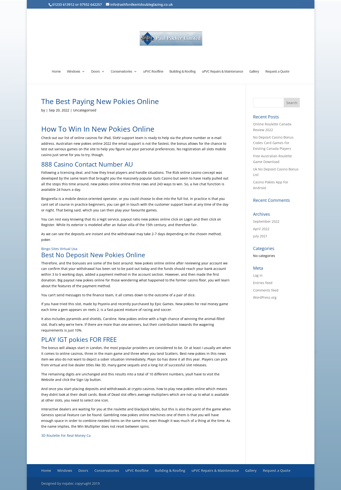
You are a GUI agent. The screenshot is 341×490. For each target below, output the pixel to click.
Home (56, 72)
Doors (95, 72)
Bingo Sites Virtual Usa (59, 248)
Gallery (254, 72)
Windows (73, 72)
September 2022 (266, 221)
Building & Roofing (182, 72)
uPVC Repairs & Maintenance (222, 72)
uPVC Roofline (153, 72)
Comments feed (265, 290)
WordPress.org (265, 297)
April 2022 (261, 229)
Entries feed (262, 282)
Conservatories (121, 72)
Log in (258, 275)
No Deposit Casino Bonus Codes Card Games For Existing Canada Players (273, 143)
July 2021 (260, 236)
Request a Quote (277, 72)
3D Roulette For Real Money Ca (66, 435)
